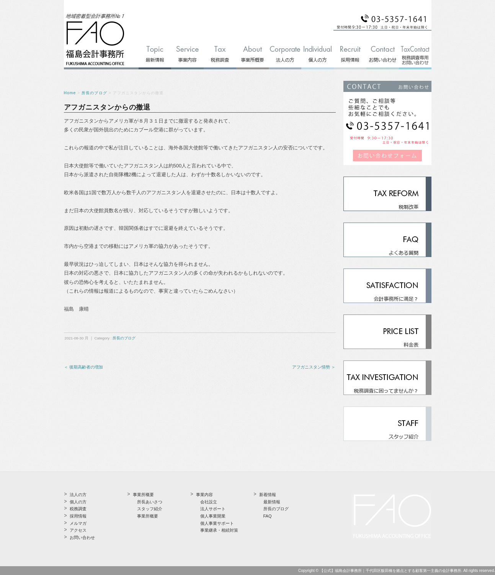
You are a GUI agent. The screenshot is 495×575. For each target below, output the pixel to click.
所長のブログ (94, 93)
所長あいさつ (149, 502)
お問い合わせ (82, 537)
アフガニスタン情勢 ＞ (313, 367)
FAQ (267, 516)
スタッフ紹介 (149, 508)
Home (70, 93)
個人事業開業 (212, 516)
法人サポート (212, 508)
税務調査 (78, 508)
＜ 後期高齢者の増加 (83, 367)
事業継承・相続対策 (219, 530)
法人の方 (78, 494)
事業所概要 (147, 516)
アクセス (78, 530)
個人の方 (78, 502)
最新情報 (271, 502)
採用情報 (78, 516)
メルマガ (78, 523)
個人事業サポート (217, 523)
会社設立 (208, 502)
